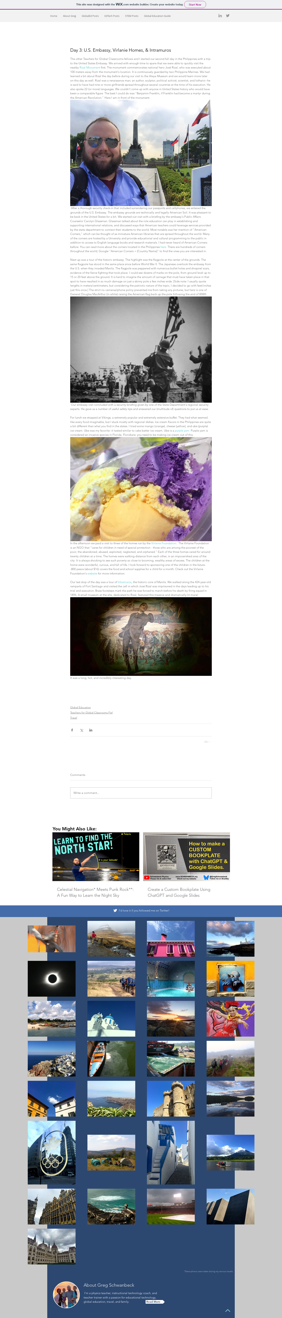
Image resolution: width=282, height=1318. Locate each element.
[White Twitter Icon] (115, 910)
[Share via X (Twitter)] (81, 730)
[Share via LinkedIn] (91, 730)
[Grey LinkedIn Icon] (220, 15)
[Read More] (155, 1302)
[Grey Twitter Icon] (227, 15)
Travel (73, 717)
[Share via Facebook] (72, 730)
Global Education (80, 707)
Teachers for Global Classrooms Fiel (91, 712)
